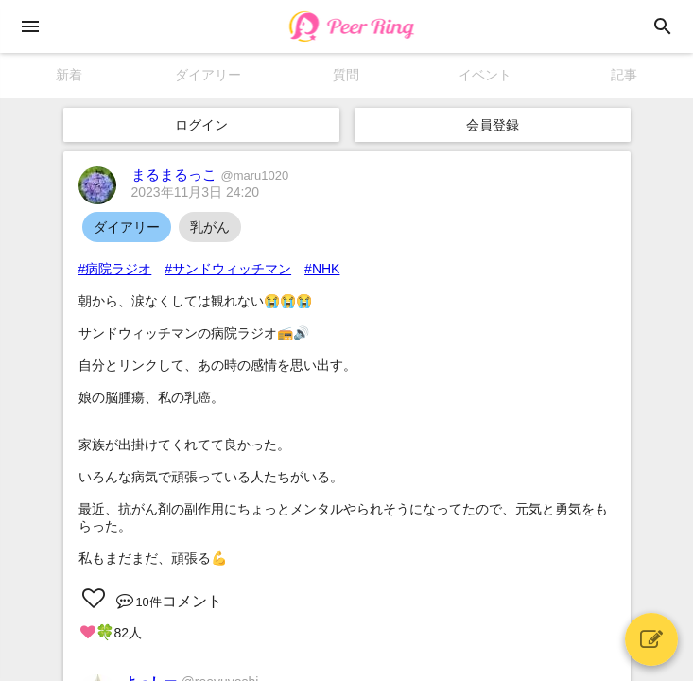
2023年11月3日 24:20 (195, 192)
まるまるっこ (210, 174)
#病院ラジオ (115, 268)
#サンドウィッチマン (228, 268)
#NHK (321, 268)
